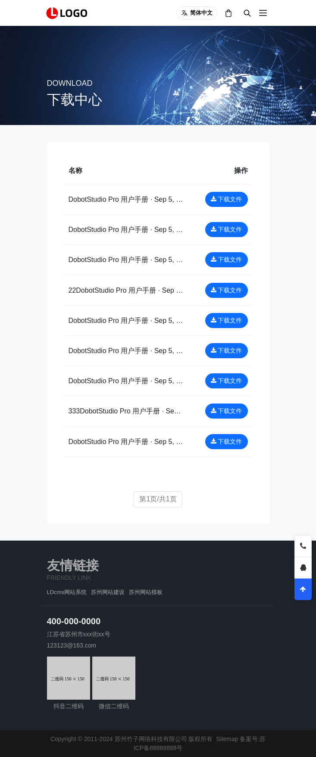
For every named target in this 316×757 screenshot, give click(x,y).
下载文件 (226, 199)
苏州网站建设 (108, 592)
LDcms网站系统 (67, 592)
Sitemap (227, 738)
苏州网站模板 (146, 592)
